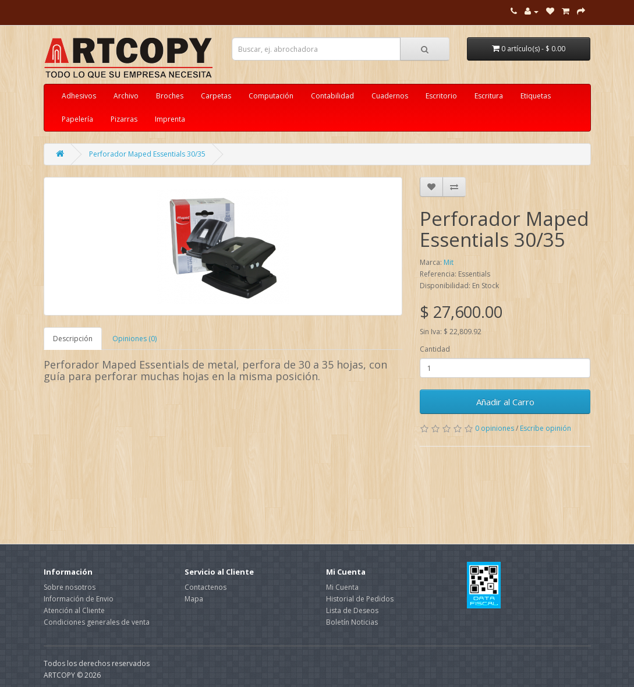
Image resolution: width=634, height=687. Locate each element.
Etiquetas (535, 96)
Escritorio (441, 96)
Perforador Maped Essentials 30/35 (147, 154)
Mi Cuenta (342, 587)
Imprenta (170, 119)
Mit (449, 262)
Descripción (73, 339)
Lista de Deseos (352, 610)
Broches (169, 96)
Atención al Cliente (74, 610)
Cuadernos (389, 96)
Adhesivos (79, 96)
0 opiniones (494, 428)
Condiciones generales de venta (97, 622)
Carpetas (216, 96)
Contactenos (205, 587)
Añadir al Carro (505, 402)
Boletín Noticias (352, 622)
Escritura (488, 96)
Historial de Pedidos (360, 599)
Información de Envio (79, 599)
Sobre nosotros (69, 587)
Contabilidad (332, 96)
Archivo (126, 96)
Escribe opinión (545, 428)
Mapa (194, 599)
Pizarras (124, 119)
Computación (271, 96)
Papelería (77, 119)
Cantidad (435, 349)
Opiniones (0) (134, 339)
